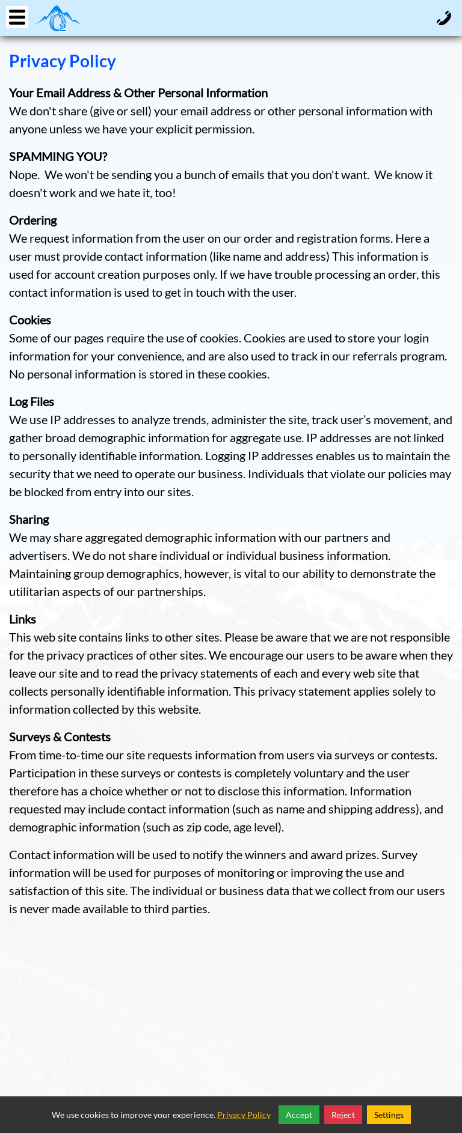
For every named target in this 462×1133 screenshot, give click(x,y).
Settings (389, 1115)
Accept (299, 1115)
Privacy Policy (244, 1115)
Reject (343, 1115)
